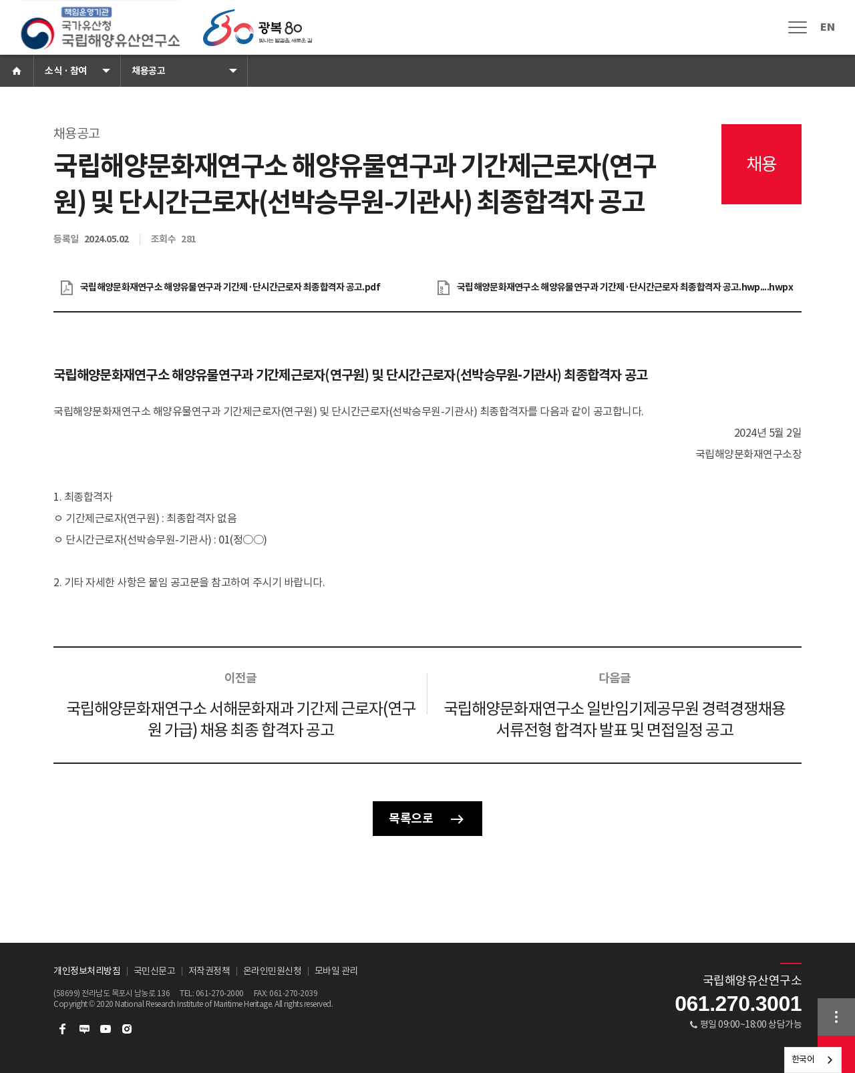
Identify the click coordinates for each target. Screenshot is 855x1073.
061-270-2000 (220, 993)
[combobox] (813, 1060)
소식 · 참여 (66, 71)
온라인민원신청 (272, 971)
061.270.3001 (738, 1004)
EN (827, 27)
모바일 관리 (336, 971)
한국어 (803, 1059)
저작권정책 (209, 971)
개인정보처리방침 (86, 971)
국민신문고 (155, 971)
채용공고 (148, 71)
